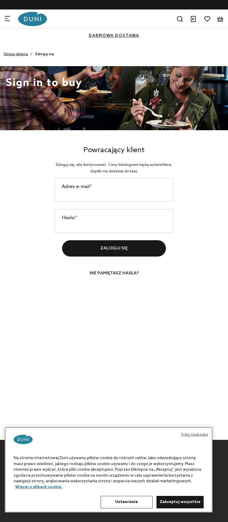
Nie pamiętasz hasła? (114, 273)
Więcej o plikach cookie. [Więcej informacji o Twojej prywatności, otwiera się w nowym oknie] (38, 487)
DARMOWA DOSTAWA (114, 36)
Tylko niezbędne (194, 435)
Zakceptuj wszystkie (180, 502)
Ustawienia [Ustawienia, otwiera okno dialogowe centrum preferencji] (126, 502)
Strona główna (16, 54)
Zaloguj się (114, 248)
